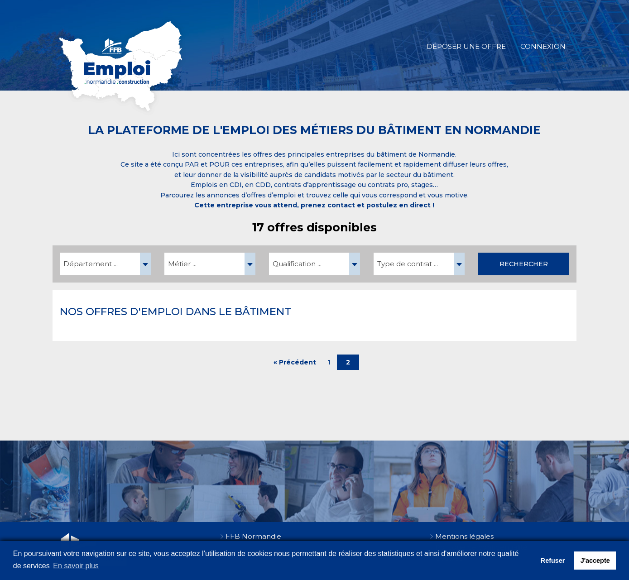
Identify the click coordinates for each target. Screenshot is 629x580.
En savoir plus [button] (76, 566)
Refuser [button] (553, 560)
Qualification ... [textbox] (297, 263)
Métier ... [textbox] (182, 263)
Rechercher (523, 264)
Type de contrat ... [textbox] (407, 263)
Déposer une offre (466, 46)
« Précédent (295, 362)
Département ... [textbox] (90, 263)
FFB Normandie (253, 536)
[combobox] (105, 264)
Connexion (543, 46)
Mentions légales (464, 536)
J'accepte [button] (595, 560)
